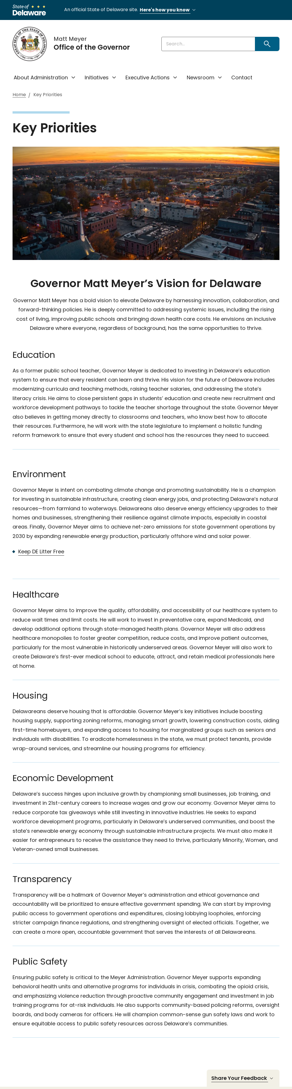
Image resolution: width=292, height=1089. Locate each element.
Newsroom (200, 77)
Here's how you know (168, 10)
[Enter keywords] (208, 44)
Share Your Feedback (243, 1078)
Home (19, 95)
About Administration (41, 77)
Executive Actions (147, 77)
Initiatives (97, 77)
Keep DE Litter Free (41, 551)
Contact (241, 77)
